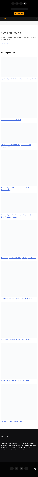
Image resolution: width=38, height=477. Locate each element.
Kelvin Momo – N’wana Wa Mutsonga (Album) (15, 380)
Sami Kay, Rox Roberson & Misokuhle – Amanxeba (16, 340)
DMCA (25, 474)
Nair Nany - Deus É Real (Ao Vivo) (11, 421)
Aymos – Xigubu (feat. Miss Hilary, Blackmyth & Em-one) (18, 258)
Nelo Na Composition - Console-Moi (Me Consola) (16, 299)
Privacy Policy (7, 474)
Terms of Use (18, 474)
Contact (32, 474)
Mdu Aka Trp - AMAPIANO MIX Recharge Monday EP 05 (18, 79)
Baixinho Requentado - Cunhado (11, 120)
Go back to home (6, 44)
